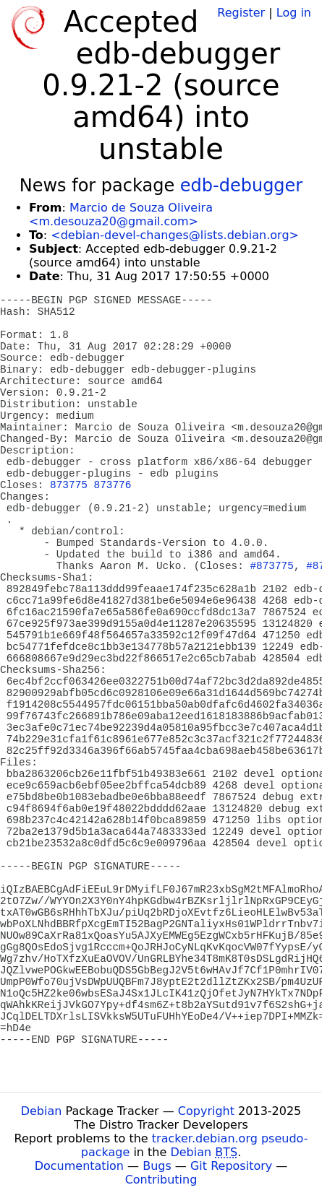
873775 (69, 485)
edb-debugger (241, 185)
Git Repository (231, 1166)
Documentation (79, 1166)
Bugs (157, 1166)
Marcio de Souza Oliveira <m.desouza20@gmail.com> (121, 214)
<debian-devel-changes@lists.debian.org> (175, 235)
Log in (293, 12)
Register (241, 12)
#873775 (271, 566)
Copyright (206, 1111)
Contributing (161, 1179)
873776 (113, 485)
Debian (41, 1111)
